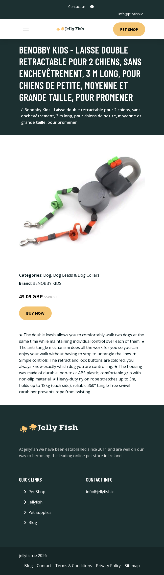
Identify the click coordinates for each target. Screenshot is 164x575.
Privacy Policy (108, 565)
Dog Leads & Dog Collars (76, 275)
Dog (47, 275)
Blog (32, 522)
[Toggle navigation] (25, 29)
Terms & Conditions (73, 565)
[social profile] (92, 6)
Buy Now (35, 313)
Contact (44, 565)
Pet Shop (129, 29)
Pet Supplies (39, 512)
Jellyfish (35, 502)
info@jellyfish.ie (130, 14)
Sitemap (132, 565)
